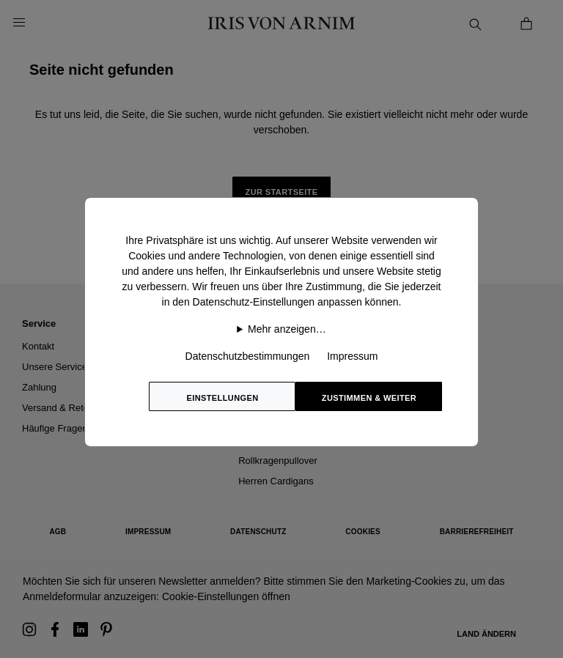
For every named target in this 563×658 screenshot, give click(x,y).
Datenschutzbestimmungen (247, 356)
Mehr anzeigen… (287, 329)
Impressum (352, 356)
